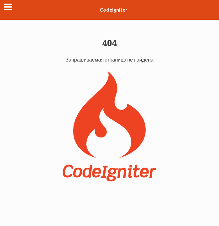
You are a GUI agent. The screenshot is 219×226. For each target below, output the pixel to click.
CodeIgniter (114, 10)
